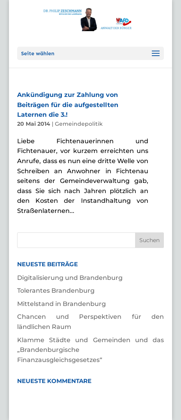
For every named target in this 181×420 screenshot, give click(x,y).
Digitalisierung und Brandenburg (70, 277)
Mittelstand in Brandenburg (61, 304)
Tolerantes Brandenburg (56, 290)
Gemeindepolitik (79, 123)
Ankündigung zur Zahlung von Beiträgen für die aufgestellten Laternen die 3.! (67, 104)
